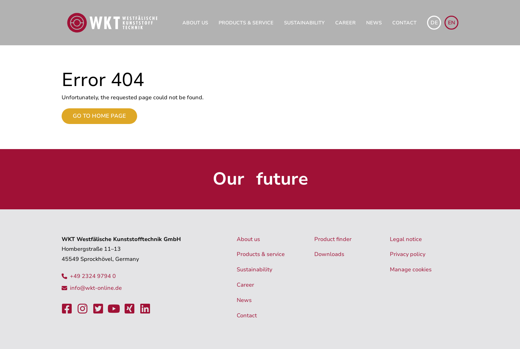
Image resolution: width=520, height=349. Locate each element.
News (374, 23)
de (434, 22)
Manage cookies (411, 269)
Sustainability (304, 23)
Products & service (246, 23)
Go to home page (99, 116)
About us (195, 23)
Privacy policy (407, 254)
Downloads (329, 254)
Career (345, 23)
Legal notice (406, 239)
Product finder (333, 239)
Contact (404, 23)
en (451, 22)
